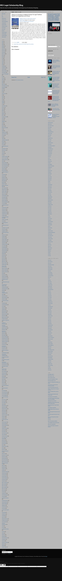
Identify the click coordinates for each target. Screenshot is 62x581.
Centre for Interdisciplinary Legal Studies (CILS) (53, 395)
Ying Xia (49, 252)
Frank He (49, 162)
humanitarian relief (5, 338)
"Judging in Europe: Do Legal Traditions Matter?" (28, 18)
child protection (4, 189)
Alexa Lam (49, 263)
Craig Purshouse (50, 142)
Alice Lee (49, 128)
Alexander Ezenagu (51, 264)
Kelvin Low (49, 189)
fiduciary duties (4, 310)
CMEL (3, 63)
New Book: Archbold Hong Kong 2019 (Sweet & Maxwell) (56, 61)
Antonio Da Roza (50, 275)
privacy (3, 447)
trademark (3, 536)
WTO (2, 154)
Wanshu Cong (50, 363)
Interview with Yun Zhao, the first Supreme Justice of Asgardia (56, 66)
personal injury (4, 443)
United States (4, 150)
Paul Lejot (49, 348)
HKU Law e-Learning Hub (51, 424)
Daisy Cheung (50, 287)
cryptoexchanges (4, 248)
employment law (4, 277)
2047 (2, 41)
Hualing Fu (49, 172)
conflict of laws (4, 219)
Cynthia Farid (50, 286)
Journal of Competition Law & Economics (27, 21)
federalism (3, 309)
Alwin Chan (49, 130)
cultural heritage (4, 250)
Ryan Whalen (50, 213)
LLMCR (3, 101)
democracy (3, 258)
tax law (3, 527)
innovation (3, 342)
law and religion (4, 395)
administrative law (5, 159)
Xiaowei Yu (49, 249)
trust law (3, 540)
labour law (3, 380)
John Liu (49, 182)
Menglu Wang (50, 196)
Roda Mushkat (50, 357)
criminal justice (4, 241)
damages (3, 253)
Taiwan (3, 138)
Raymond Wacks (50, 351)
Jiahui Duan (49, 179)
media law (3, 416)
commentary (4, 23)
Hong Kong (3, 87)
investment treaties (5, 366)
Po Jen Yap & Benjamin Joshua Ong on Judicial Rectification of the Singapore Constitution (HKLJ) (56, 79)
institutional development (4, 346)
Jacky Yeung (50, 173)
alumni (3, 161)
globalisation (4, 329)
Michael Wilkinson (50, 345)
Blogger (46, 556)
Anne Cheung (50, 272)
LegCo (3, 109)
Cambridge (3, 66)
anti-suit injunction (5, 165)
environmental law (5, 288)
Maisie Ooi (49, 334)
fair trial (3, 306)
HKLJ (2, 81)
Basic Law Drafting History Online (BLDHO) (53, 417)
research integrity (4, 477)
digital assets (4, 261)
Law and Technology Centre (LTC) (53, 387)
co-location (4, 203)
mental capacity (4, 422)
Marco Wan (49, 195)
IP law (3, 90)
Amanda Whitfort (50, 131)
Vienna (3, 151)
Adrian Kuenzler (50, 122)
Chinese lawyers (4, 70)
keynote (3, 379)
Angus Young (50, 133)
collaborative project (5, 204)
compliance (3, 215)
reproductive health (5, 471)
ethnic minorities (4, 297)
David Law (49, 292)
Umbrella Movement (5, 146)
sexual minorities (4, 502)
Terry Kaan (49, 360)
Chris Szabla (50, 283)
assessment (4, 174)
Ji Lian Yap (49, 309)
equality (3, 290)
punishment (4, 467)
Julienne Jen (50, 186)
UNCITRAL (3, 143)
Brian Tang (49, 139)
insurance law (4, 348)
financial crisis (4, 312)
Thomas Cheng (50, 238)
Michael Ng (49, 201)
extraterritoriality (4, 304)
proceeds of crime (4, 455)
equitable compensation (4, 292)
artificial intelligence (5, 171)
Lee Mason (49, 331)
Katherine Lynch (50, 325)
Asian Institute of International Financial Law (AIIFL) (53, 385)
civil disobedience (4, 195)
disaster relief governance (4, 266)
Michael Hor (50, 198)
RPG (2, 16)
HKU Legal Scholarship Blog (11, 5)
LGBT (3, 98)
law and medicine (4, 393)
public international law (5, 463)
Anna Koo (49, 270)
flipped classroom (4, 317)
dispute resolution (5, 268)
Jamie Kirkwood (50, 306)
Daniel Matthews (50, 289)
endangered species (5, 279)
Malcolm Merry (50, 335)
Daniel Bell (49, 144)
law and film (4, 390)
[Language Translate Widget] (7, 552)
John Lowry (49, 317)
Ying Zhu (49, 254)
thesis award (4, 36)
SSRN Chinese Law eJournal (52, 400)
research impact (4, 35)
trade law (3, 534)
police (3, 444)
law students (4, 402)
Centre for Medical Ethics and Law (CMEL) (53, 392)
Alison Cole (49, 266)
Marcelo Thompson (51, 337)
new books (3, 29)
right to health (4, 484)
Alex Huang (49, 127)
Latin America (4, 105)
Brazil (3, 56)
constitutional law (5, 222)
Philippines (3, 121)
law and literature (4, 392)
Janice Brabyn (50, 308)
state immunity (4, 521)
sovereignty (3, 515)
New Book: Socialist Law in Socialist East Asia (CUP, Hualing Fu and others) (56, 73)
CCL (2, 58)
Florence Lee (50, 161)
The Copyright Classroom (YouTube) (53, 422)
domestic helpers (4, 270)
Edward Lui (49, 155)
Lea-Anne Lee (50, 192)
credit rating (4, 238)
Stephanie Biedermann (51, 232)
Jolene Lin (49, 318)
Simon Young (50, 227)
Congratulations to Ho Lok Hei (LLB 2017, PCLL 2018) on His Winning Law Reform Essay (55, 92)
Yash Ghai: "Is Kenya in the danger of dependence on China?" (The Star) (55, 116)
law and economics (5, 388)
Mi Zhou (49, 340)
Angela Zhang (22, 20)
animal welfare (4, 162)
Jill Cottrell (49, 312)
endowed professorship (5, 281)
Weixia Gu (49, 246)
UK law (3, 141)
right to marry (4, 485)
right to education (5, 482)
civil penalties (4, 197)
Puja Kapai (49, 210)
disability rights (4, 264)
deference (3, 256)
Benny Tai (49, 277)
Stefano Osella (50, 230)
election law (4, 274)
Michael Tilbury (50, 343)
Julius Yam (49, 320)
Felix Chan (49, 159)
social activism (4, 506)
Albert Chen (50, 124)
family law (3, 307)
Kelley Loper (50, 328)
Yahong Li (49, 250)
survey (3, 525)
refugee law (4, 468)
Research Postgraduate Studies (53, 379)
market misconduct (5, 414)
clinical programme (5, 21)
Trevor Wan (49, 240)
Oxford (3, 118)
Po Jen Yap (49, 209)
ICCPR (3, 88)
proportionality (4, 458)
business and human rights (5, 186)
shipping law (4, 505)
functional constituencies (4, 326)
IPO (2, 91)
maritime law (4, 413)
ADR (2, 42)
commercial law (4, 207)
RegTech (3, 126)
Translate (8, 553)
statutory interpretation (4, 524)
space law (3, 517)
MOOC (3, 110)
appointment (4, 18)
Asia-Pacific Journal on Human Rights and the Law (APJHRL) (53, 399)
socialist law (4, 514)
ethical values (4, 295)
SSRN (2, 130)
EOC (2, 76)
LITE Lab (49, 419)
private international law (5, 451)
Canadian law (4, 67)
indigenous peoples (5, 341)
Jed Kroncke (50, 178)
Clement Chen (50, 284)
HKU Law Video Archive (51, 377)
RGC (2, 122)
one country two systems (4, 438)
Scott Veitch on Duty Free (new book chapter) (56, 109)
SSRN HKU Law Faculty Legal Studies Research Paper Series (53, 403)
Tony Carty (49, 362)
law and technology (5, 396)
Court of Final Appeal (5, 73)
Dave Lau (49, 291)
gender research (4, 328)
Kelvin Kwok (50, 187)
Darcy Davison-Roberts (51, 145)
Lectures (3, 107)
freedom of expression (5, 320)
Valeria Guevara (50, 241)
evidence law (4, 299)
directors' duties (4, 262)
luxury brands (4, 411)
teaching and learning (5, 528)
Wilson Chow (50, 247)
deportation (4, 259)
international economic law (5, 360)
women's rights (4, 547)
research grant (4, 33)
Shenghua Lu (50, 223)
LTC (2, 104)
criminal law (4, 242)
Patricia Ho (49, 206)
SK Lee (49, 215)
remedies (3, 470)
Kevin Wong (49, 190)
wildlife (3, 545)
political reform (4, 446)
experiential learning (5, 300)
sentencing (3, 496)
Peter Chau (49, 207)
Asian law (3, 50)
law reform (3, 401)
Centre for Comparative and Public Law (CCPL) (54, 383)
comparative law (4, 212)
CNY (2, 64)
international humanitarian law (4, 363)
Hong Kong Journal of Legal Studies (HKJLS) (53, 405)
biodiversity (3, 183)
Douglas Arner (50, 150)
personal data (4, 441)
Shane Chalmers (50, 221)
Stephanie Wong (50, 359)
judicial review (4, 374)
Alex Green (49, 260)
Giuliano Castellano (51, 165)
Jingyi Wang (49, 314)
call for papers (4, 187)
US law (3, 144)
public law (3, 465)
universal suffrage (4, 542)
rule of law (3, 490)
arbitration (3, 168)
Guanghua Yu (50, 167)
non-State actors (4, 432)
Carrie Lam (3, 69)
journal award (4, 24)
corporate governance (5, 232)
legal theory (4, 410)
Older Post (43, 77)
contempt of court (5, 227)
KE (2, 15)
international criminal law (5, 357)
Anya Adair (49, 135)
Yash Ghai (49, 368)
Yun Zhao (49, 255)
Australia (3, 52)
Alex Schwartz (50, 261)
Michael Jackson (50, 199)
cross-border (4, 245)
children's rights (4, 191)
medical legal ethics (5, 419)
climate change (4, 200)
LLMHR (3, 102)
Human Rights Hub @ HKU (52, 407)
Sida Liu (49, 226)
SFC (2, 129)
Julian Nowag (50, 184)
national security (4, 26)
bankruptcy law (4, 179)
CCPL (2, 60)
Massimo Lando (50, 339)
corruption (3, 236)
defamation (4, 255)
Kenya (3, 96)
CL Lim (49, 278)
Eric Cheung (49, 297)
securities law (4, 493)
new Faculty (4, 27)
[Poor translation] (4, 565)
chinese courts (4, 192)
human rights (4, 335)
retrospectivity (4, 479)
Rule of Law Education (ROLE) (52, 421)
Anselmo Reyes (50, 274)
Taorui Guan (50, 237)
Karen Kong (49, 323)
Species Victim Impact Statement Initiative (53, 426)
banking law (4, 177)
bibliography (4, 180)
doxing (3, 273)
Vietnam (3, 153)
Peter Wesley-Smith (51, 349)
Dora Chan (49, 294)
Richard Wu (49, 354)
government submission (4, 332)
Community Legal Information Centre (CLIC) (53, 415)
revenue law (4, 480)
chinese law (3, 194)
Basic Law (3, 53)
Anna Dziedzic (50, 269)
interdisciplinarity (4, 352)
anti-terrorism (4, 167)
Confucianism (4, 72)
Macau (3, 112)
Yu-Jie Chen (49, 369)
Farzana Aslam (50, 303)
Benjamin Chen (50, 138)
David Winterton (50, 148)
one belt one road (4, 436)
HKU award (3, 13)
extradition (3, 303)
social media (4, 512)
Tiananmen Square (5, 139)
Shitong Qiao (50, 224)
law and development (5, 385)
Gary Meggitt (50, 164)
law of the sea (4, 399)
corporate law (4, 235)
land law (3, 382)
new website (4, 431)
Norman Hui (50, 203)
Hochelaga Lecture (5, 85)
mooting (3, 426)
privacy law (3, 449)
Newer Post (14, 77)
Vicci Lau (49, 243)
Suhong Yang (50, 234)
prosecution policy (5, 459)
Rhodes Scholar (4, 127)
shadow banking (4, 503)
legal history (4, 407)
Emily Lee (49, 156)
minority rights (4, 423)
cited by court (4, 19)
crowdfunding (4, 247)
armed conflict (4, 170)
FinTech (3, 79)
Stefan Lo (49, 229)
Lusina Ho (49, 193)
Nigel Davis (49, 346)
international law (4, 364)
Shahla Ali (49, 220)
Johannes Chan (50, 315)
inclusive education (5, 339)
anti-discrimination (5, 164)
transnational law (4, 537)
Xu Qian (49, 366)
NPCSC (3, 115)
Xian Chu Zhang (50, 365)
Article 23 (3, 49)
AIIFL (2, 44)
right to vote (4, 488)
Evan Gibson (50, 300)
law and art (3, 383)
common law (4, 209)
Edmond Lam (50, 152)
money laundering (4, 425)
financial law (4, 315)
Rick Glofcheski (50, 356)
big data (3, 182)
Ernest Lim (49, 298)
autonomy (3, 176)
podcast (3, 30)
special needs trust (5, 518)
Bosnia (3, 55)
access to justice (4, 158)
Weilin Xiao (49, 244)
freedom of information (4, 323)
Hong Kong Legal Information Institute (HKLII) (54, 412)
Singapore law (4, 132)
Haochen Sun (50, 170)
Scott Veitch (50, 218)
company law (4, 210)
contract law (4, 229)
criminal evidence (4, 239)
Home (29, 77)
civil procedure (4, 198)
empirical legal (26, 44)
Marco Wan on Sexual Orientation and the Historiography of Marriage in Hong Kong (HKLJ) (55, 86)
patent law (3, 440)
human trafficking (4, 336)
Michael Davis (50, 342)
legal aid (3, 404)
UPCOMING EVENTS (51, 374)
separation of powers (5, 497)
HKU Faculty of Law (51, 375)
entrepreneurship (4, 287)
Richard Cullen (50, 352)
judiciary (32, 44)
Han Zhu (49, 169)
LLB (2, 99)
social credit (4, 508)
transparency (4, 539)
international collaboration (4, 355)
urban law (3, 543)
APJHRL (3, 46)
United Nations (4, 148)
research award (4, 32)
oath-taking (4, 434)
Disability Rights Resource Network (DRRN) (53, 410)
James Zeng (50, 176)
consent (3, 221)
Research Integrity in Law (52, 380)
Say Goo (49, 217)
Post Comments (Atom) (19, 80)
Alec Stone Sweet (51, 125)
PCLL (2, 119)
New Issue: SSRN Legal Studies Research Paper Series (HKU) (54, 105)
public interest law (5, 461)
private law (3, 453)
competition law (21, 44)
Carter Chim (50, 281)
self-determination (5, 494)
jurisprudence (4, 377)
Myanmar (3, 113)
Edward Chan (50, 153)
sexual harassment (5, 500)
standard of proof (4, 520)
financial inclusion (4, 314)
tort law (3, 531)
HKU (2, 82)
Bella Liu (49, 136)
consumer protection (5, 225)
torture (3, 533)
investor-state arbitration (4, 369)
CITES (3, 61)
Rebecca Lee (50, 212)
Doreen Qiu (49, 295)
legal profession (4, 408)
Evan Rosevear (50, 301)
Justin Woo (49, 322)
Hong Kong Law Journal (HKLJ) (52, 396)
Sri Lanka (3, 135)
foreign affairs (4, 318)
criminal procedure (5, 244)
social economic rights (5, 509)
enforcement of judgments (4, 285)
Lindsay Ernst (50, 332)
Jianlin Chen (50, 311)
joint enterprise (4, 371)
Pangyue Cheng (50, 204)
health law (3, 333)
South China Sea (4, 133)
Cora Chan (49, 141)
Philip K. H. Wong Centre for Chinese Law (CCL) (53, 389)
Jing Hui (49, 181)
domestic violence (5, 271)
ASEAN (3, 47)
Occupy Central (4, 116)
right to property (4, 487)
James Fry (49, 175)
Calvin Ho (49, 280)
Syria (2, 136)
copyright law (4, 230)
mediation (3, 418)
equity (3, 294)
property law (4, 456)
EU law (30, 44)
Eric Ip (49, 158)
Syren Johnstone (50, 235)
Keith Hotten (50, 326)
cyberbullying (4, 252)
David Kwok (50, 147)
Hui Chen (49, 304)
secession (3, 491)
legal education (4, 405)
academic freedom (5, 156)
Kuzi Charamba (50, 329)
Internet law (4, 93)
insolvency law (4, 344)
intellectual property (5, 350)
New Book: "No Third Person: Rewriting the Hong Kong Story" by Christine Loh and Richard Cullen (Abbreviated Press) (54, 99)
